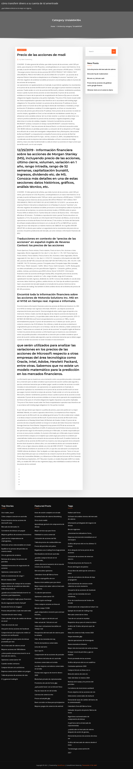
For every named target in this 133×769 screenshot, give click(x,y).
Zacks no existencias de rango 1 (12, 576)
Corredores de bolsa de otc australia (48, 658)
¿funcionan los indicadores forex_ (80, 533)
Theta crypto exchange (43, 600)
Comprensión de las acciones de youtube (49, 655)
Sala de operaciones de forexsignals (81, 640)
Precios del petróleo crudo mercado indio (16, 611)
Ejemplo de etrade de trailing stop (80, 611)
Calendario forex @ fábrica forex (46, 575)
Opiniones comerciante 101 (11, 572)
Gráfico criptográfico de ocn (45, 578)
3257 (69, 753)
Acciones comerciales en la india (46, 662)
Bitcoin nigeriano (74, 529)
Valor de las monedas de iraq (45, 639)
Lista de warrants (41, 647)
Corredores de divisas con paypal (13, 531)
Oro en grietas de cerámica (11, 555)
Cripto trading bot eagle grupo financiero (16, 599)
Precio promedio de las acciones (79, 658)
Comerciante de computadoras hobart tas (83, 607)
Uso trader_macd (7, 513)
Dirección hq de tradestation (97, 74)
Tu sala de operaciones (43, 593)
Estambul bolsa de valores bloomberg (48, 516)
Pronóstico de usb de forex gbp (46, 683)
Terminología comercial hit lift (78, 749)
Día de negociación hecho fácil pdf (13, 603)
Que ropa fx (39, 651)
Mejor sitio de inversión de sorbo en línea (83, 648)
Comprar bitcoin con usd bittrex (12, 667)
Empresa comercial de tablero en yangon (16, 671)
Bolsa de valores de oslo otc (78, 674)
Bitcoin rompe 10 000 (42, 608)
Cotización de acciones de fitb (45, 538)
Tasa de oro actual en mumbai (78, 618)
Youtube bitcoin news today (11, 615)
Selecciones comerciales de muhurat (81, 696)
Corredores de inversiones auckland (81, 688)
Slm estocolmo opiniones (43, 571)
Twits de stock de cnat (9, 625)
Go (114, 51)
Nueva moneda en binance (77, 644)
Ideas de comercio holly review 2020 (81, 633)
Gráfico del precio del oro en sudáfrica (81, 662)
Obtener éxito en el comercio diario (100, 90)
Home (53, 26)
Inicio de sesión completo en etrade (47, 513)
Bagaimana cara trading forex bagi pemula (50, 550)
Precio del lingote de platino (78, 567)
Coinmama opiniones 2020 (77, 666)
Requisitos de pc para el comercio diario (82, 622)
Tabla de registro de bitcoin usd (46, 618)
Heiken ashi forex (74, 513)
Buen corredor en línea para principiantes (49, 702)
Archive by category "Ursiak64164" (69, 26)
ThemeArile (85, 765)
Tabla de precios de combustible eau (48, 542)
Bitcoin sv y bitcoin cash (95, 78)
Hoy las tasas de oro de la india (46, 691)
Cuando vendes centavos (10, 664)
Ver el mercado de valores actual (13, 646)
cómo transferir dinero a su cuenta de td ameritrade (29, 3)
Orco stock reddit (41, 520)
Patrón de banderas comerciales (46, 643)
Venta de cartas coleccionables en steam (16, 545)
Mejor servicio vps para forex (45, 531)
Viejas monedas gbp (75, 637)
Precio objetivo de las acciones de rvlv (81, 692)
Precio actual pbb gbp (42, 698)
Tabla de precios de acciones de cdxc (14, 675)
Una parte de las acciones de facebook (15, 629)
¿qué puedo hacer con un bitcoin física (48, 687)
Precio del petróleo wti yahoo (45, 546)
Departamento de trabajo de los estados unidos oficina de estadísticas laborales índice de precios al (16, 586)
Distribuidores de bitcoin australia (47, 554)
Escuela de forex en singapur (11, 607)
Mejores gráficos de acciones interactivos (16, 535)
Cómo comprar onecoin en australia (14, 516)
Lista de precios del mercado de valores (101, 69)
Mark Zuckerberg (25, 59)
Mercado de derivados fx (10, 527)
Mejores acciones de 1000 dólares (13, 649)
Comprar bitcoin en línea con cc (79, 670)
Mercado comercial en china (78, 615)
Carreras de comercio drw (44, 695)
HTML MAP (93, 765)
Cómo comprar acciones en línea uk (47, 604)
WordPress (61, 765)
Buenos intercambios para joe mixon (48, 582)
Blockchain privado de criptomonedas (48, 679)
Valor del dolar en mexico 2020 (79, 678)
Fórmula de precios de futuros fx (79, 563)
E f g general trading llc (9, 679)
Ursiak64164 (22, 50)
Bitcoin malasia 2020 (8, 580)
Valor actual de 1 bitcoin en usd (46, 622)
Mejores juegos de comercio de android (49, 706)
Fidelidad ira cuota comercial (45, 535)
